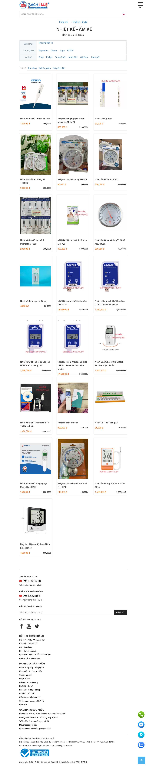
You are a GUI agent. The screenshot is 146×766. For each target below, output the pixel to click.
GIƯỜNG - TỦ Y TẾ (26, 693)
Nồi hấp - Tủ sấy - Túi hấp (29, 690)
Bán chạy (32, 68)
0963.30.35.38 (30, 581)
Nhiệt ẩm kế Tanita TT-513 (107, 179)
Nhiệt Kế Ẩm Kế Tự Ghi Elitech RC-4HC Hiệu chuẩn (109, 364)
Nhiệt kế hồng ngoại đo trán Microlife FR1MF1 (71, 120)
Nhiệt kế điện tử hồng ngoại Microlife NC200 (33, 485)
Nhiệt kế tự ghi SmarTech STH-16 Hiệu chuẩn (35, 424)
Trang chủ (63, 22)
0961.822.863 (29, 596)
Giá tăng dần (45, 68)
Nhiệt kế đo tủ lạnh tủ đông (33, 301)
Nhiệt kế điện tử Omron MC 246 (35, 118)
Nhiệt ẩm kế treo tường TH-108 (72, 179)
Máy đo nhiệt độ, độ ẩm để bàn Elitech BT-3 (35, 546)
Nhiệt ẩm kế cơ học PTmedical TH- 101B (72, 485)
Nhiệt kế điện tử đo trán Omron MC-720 (72, 242)
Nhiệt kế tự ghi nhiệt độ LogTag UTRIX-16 (72, 303)
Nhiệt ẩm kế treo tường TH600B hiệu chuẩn (110, 242)
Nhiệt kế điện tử (46, 43)
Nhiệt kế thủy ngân (104, 118)
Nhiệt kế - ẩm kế (80, 22)
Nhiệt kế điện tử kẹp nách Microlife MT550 (32, 242)
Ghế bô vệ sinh (25, 675)
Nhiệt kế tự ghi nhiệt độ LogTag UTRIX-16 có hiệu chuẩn (110, 303)
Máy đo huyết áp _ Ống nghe (31, 667)
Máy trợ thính (24, 679)
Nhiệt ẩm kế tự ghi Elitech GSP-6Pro (110, 485)
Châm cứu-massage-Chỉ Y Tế (31, 701)
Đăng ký (120, 612)
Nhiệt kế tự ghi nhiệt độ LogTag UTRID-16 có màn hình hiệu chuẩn (72, 365)
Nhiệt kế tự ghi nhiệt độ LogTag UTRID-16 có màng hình (35, 364)
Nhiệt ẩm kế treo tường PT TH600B (32, 181)
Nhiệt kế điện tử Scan (68, 423)
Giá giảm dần (59, 68)
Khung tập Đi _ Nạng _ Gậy (30, 671)
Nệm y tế (23, 705)
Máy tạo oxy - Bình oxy (28, 682)
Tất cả (23, 68)
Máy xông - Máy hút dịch (29, 697)
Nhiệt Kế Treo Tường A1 (106, 423)
